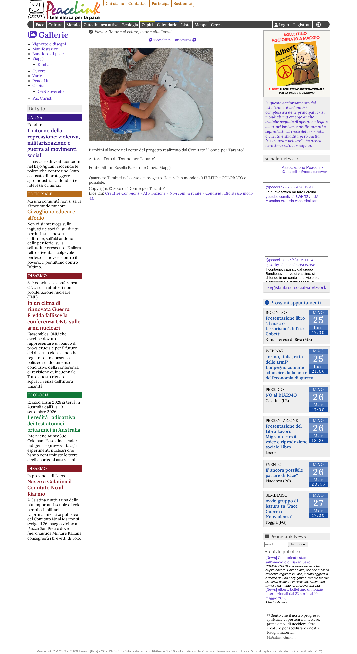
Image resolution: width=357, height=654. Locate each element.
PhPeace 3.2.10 (163, 651)
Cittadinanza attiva (101, 24)
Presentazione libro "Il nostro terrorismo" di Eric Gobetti (285, 326)
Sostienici (183, 3)
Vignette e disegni (49, 43)
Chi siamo (115, 3)
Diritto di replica (261, 651)
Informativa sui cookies (231, 651)
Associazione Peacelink (305, 169)
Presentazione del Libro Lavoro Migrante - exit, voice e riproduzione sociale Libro (286, 436)
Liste (186, 24)
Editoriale (40, 193)
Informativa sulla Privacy (195, 651)
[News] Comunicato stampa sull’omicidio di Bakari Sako (288, 559)
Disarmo (37, 275)
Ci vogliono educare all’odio (51, 214)
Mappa (201, 24)
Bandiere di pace (48, 53)
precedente (162, 40)
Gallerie (53, 35)
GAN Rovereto (51, 91)
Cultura (55, 24)
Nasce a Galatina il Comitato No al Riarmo (49, 487)
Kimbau (45, 64)
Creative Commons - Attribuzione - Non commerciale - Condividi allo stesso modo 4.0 (171, 195)
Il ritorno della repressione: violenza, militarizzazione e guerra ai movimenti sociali (53, 143)
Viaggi (38, 58)
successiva (182, 40)
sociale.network (282, 158)
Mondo (73, 24)
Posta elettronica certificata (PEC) (298, 651)
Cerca (216, 24)
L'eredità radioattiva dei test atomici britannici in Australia (53, 423)
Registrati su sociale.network (296, 287)
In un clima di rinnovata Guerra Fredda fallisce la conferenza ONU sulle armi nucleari (53, 315)
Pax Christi (42, 98)
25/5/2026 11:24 (300, 260)
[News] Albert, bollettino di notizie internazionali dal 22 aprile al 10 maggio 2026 (294, 593)
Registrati (302, 24)
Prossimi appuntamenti (295, 303)
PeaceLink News (288, 536)
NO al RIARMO (281, 395)
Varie (37, 75)
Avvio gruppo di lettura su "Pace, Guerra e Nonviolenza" (282, 508)
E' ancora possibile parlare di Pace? (284, 472)
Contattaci (138, 3)
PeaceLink (42, 80)
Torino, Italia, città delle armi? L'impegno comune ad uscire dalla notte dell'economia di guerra (289, 367)
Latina (35, 117)
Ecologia (130, 24)
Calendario (167, 24)
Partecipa (160, 3)
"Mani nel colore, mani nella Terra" (140, 31)
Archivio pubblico (282, 551)
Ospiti (147, 24)
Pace (40, 24)
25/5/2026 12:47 (300, 187)
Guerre (39, 71)
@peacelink (275, 187)
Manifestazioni (46, 48)
